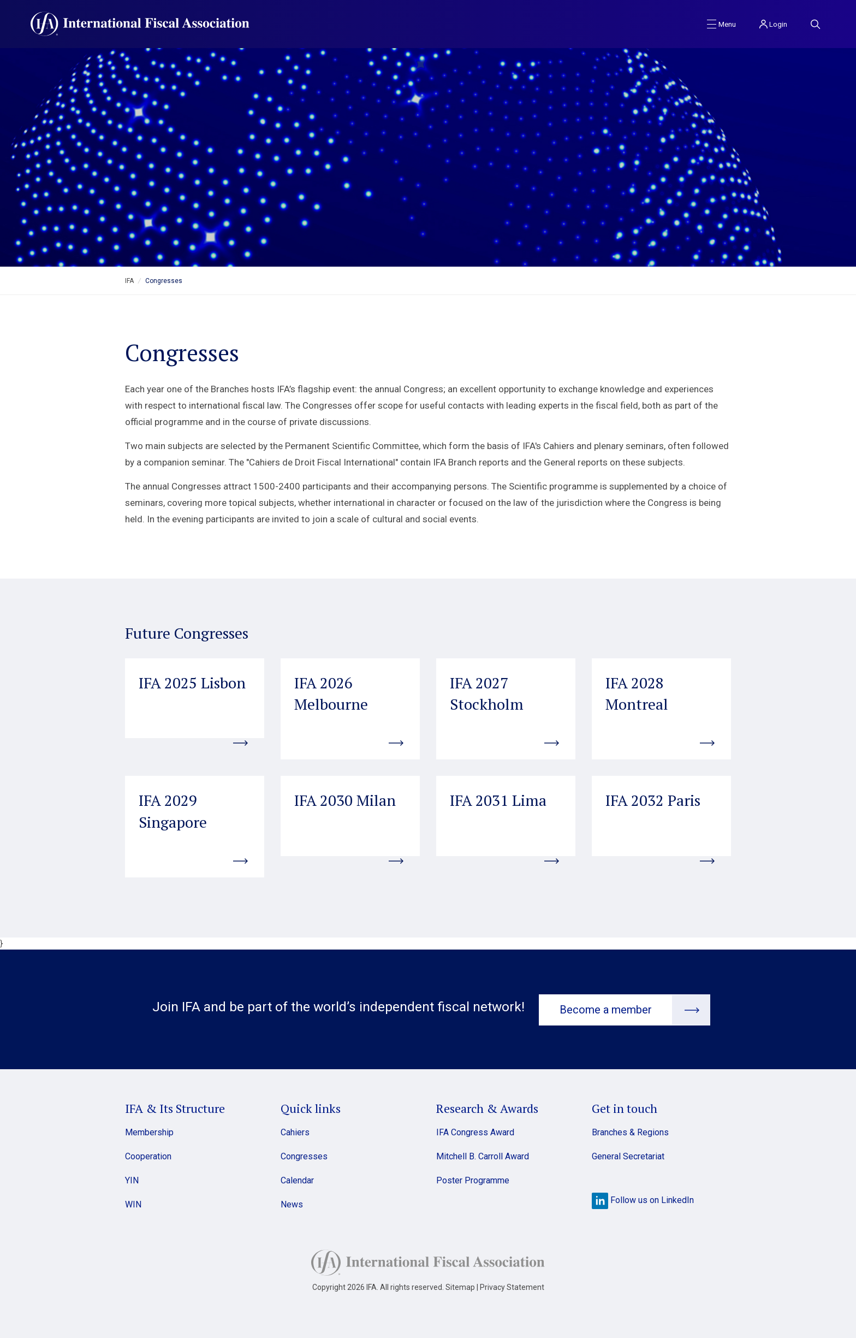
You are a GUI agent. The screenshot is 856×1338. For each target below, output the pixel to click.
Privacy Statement (512, 1286)
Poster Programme (472, 1179)
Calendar (297, 1179)
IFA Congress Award (475, 1131)
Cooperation (148, 1155)
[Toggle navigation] (721, 23)
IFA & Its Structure (175, 1107)
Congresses (304, 1155)
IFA (129, 281)
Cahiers (295, 1131)
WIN (133, 1203)
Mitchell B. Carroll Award (482, 1155)
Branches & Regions (630, 1131)
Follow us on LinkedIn (643, 1199)
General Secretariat (628, 1155)
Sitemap (460, 1286)
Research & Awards (487, 1107)
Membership (149, 1131)
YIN (132, 1179)
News (292, 1203)
